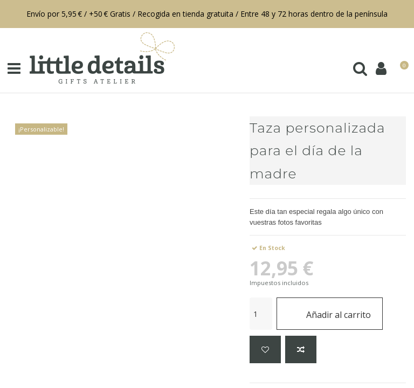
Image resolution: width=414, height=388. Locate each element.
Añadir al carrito (329, 313)
